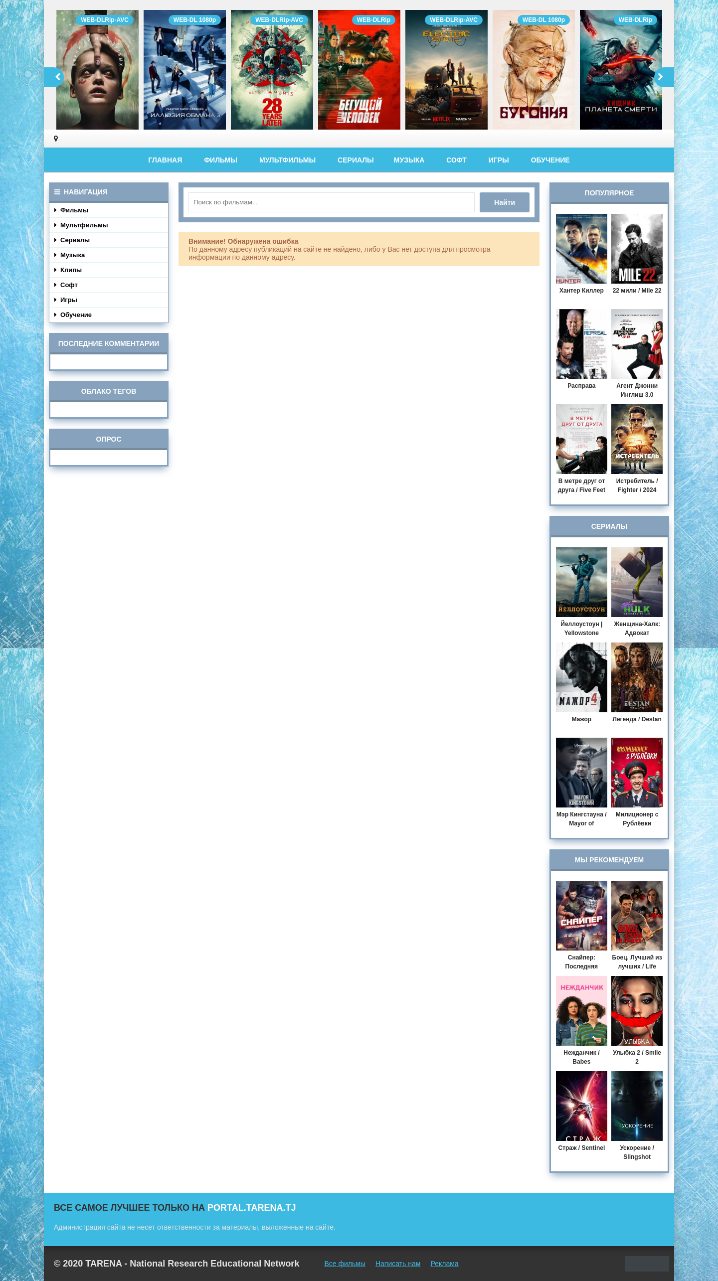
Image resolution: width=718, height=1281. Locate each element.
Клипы (68, 270)
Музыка (409, 160)
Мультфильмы (287, 160)
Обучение (550, 160)
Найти (504, 202)
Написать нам (398, 1264)
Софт (456, 160)
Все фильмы (344, 1264)
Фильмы (220, 160)
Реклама (444, 1264)
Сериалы (356, 160)
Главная (165, 160)
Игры (499, 160)
